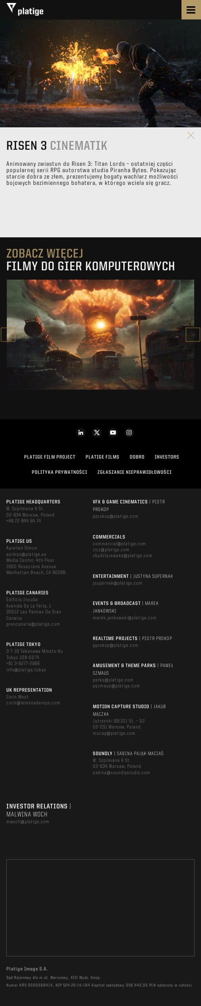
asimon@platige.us (26, 554)
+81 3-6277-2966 (23, 663)
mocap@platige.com (114, 733)
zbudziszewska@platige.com (123, 555)
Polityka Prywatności (59, 472)
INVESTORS (167, 457)
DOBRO (137, 457)
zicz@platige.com (111, 549)
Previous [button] (8, 335)
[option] (100, 335)
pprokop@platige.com (116, 516)
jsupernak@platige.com (117, 583)
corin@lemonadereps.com (33, 703)
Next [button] (193, 335)
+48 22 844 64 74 (23, 521)
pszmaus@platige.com (116, 686)
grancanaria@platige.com (33, 624)
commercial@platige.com (119, 544)
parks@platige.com (113, 680)
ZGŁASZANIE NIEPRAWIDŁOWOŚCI (135, 472)
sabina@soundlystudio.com (122, 772)
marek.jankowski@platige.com (125, 618)
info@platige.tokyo (26, 670)
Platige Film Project (49, 457)
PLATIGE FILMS (103, 457)
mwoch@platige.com (28, 822)
